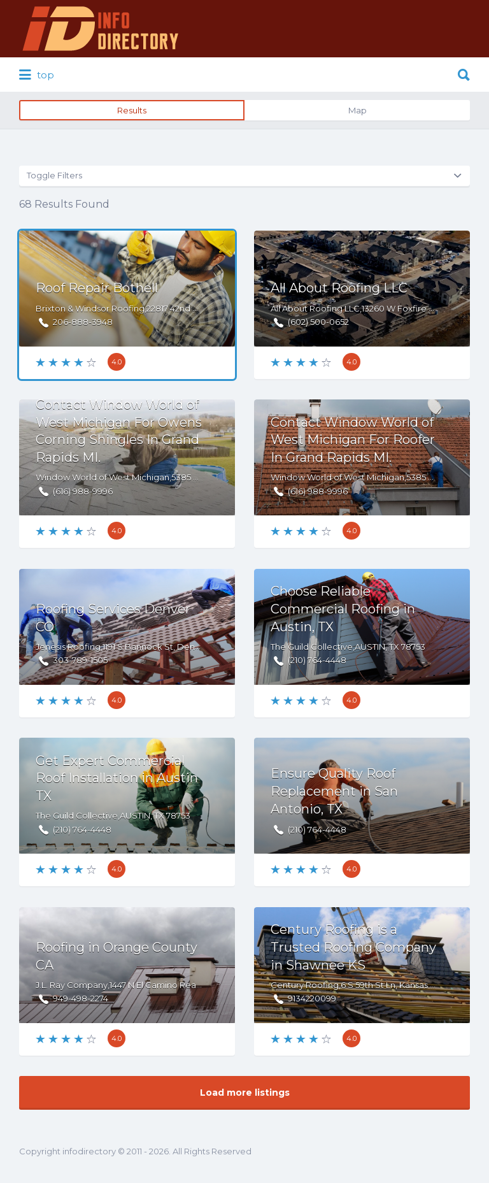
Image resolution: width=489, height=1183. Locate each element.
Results (131, 110)
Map (357, 110)
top (36, 75)
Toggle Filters (54, 175)
